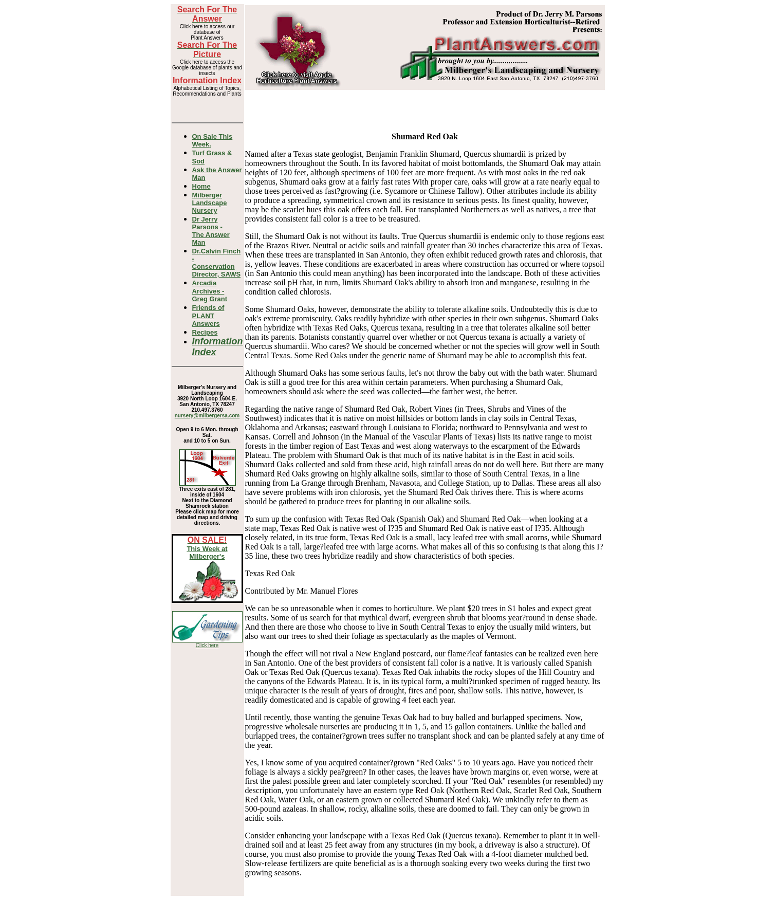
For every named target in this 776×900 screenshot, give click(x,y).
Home (201, 186)
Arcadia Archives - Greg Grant (210, 291)
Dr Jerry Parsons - (211, 230)
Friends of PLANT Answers (208, 315)
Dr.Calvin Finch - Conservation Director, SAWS (216, 262)
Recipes (205, 332)
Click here (207, 645)
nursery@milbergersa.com (207, 415)
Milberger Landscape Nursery (209, 202)
